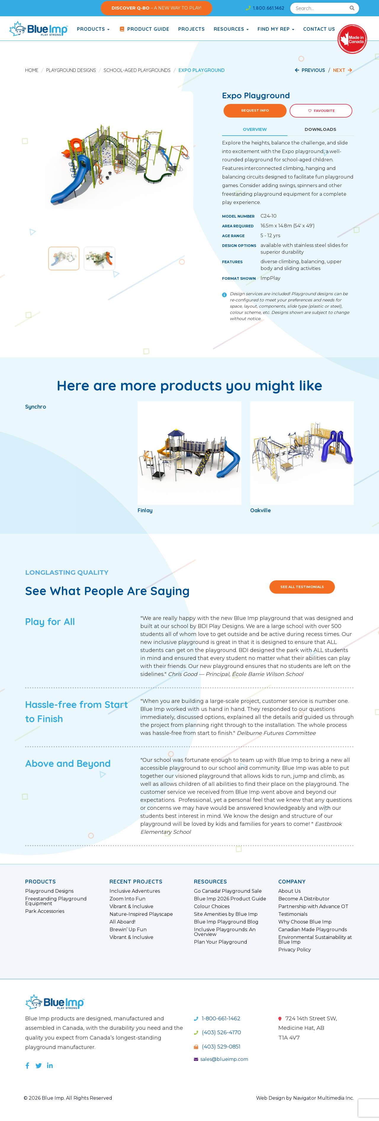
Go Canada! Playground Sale (228, 891)
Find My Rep (276, 29)
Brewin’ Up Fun (128, 929)
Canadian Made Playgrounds (312, 929)
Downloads (320, 129)
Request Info (255, 110)
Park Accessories (44, 911)
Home (31, 70)
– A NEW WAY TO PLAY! (156, 8)
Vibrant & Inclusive (131, 906)
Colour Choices (211, 906)
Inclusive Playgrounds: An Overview (225, 932)
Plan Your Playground (220, 942)
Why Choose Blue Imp (305, 922)
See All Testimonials (302, 587)
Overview (255, 129)
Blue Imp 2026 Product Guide (230, 899)
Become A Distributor (304, 899)
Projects (191, 29)
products (93, 29)
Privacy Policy (294, 949)
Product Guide (143, 29)
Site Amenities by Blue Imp (226, 914)
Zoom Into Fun (127, 899)
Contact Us (319, 29)
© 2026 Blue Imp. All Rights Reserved (68, 1098)
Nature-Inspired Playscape (141, 914)
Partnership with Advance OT (313, 906)
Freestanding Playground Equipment (56, 901)
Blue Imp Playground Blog (226, 922)
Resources (231, 29)
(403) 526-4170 (217, 1032)
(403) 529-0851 (217, 1046)
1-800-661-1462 (217, 1018)
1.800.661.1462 (265, 8)
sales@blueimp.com (221, 1059)
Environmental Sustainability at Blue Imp (315, 940)
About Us (289, 891)
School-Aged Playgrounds (137, 70)
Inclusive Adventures (135, 891)
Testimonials (292, 914)
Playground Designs (71, 70)
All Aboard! (122, 922)
